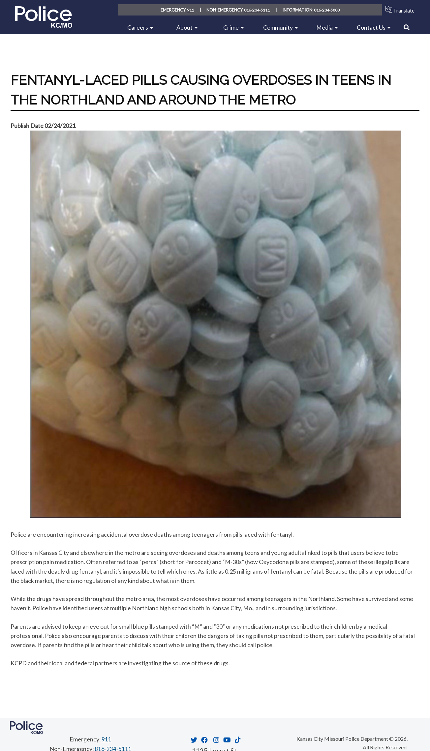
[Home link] (43, 25)
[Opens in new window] (193, 740)
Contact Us (371, 27)
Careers (137, 27)
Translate (398, 10)
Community (278, 27)
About (184, 27)
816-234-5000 (327, 10)
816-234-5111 (256, 10)
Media (324, 27)
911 (189, 10)
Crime (231, 27)
